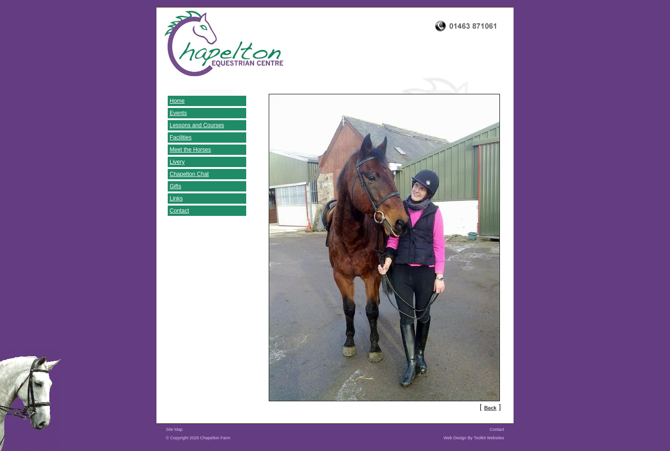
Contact (179, 210)
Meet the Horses (190, 149)
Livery (177, 162)
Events (178, 113)
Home (177, 101)
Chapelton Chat (189, 174)
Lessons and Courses (197, 125)
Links (176, 198)
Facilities (181, 137)
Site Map (174, 429)
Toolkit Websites (489, 438)
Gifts (175, 186)
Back (490, 408)
